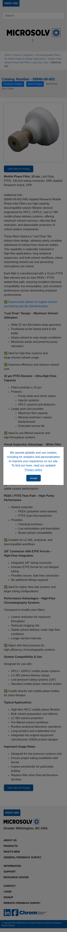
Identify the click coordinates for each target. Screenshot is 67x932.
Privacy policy (33, 469)
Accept (33, 478)
